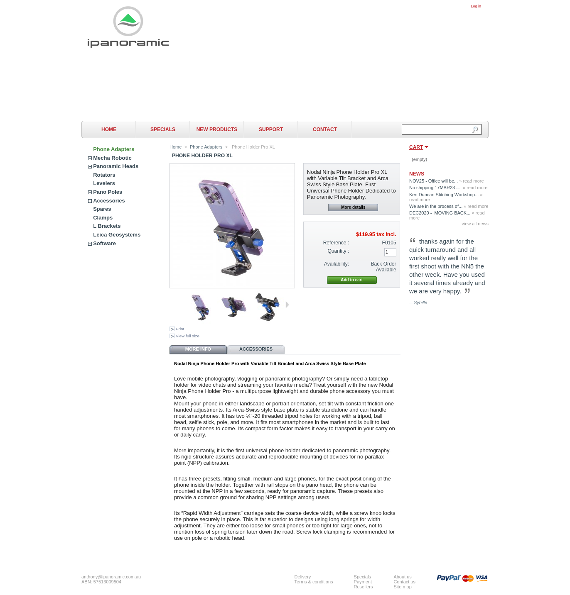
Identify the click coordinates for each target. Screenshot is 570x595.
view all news (475, 223)
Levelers (104, 183)
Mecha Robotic (112, 158)
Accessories (109, 201)
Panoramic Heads (115, 166)
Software (104, 243)
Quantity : (338, 251)
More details (353, 207)
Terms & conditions (314, 581)
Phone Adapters (113, 149)
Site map (402, 586)
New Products (217, 129)
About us (402, 576)
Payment (363, 581)
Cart (416, 147)
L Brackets (106, 226)
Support (271, 129)
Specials (162, 129)
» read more (471, 180)
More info (198, 348)
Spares (102, 209)
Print (180, 329)
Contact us (404, 581)
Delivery (303, 576)
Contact (325, 129)
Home (108, 129)
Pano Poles (107, 192)
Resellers (363, 586)
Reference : (336, 243)
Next (287, 304)
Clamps (103, 218)
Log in (476, 6)
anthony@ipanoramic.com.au (111, 576)
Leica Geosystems (116, 235)
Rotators (104, 175)
